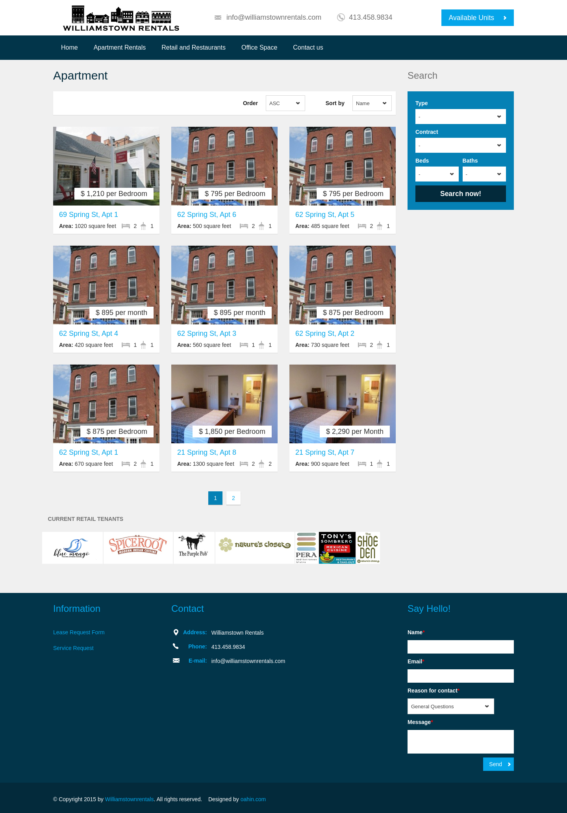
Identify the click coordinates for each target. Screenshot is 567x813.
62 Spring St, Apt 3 (206, 333)
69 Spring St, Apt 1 (88, 215)
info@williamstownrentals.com (273, 17)
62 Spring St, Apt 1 (88, 452)
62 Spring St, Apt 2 (324, 333)
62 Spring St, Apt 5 (324, 215)
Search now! (460, 194)
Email (416, 661)
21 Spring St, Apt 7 (324, 452)
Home (69, 47)
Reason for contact (434, 690)
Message (420, 722)
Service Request (73, 648)
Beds (422, 160)
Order (250, 103)
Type (421, 103)
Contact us (308, 47)
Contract (426, 132)
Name (416, 632)
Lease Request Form (79, 632)
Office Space (259, 47)
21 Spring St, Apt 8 (206, 452)
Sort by (335, 103)
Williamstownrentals (129, 799)
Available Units (471, 18)
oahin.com (253, 799)
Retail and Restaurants (193, 47)
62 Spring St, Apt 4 (88, 333)
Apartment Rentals (120, 47)
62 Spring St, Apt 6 (206, 215)
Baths (470, 160)
